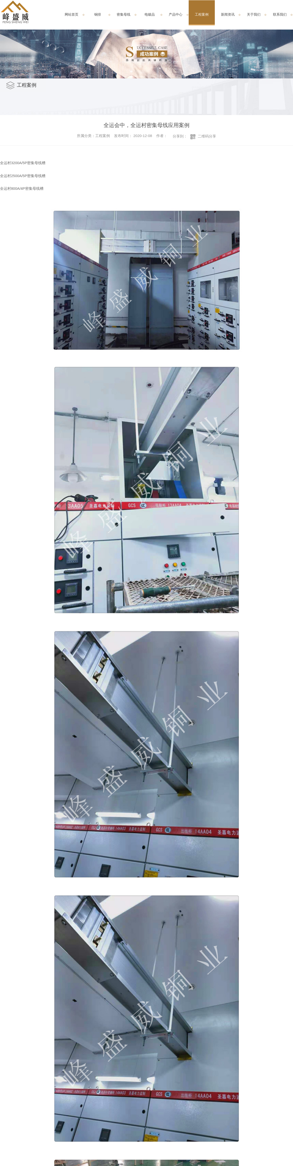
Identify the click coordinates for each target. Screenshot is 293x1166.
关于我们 (254, 14)
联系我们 (280, 14)
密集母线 (123, 14)
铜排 (97, 14)
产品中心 (175, 14)
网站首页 (71, 14)
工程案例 (202, 14)
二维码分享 (207, 136)
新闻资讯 (228, 14)
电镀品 (150, 14)
